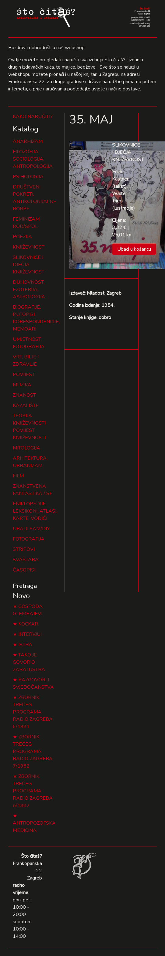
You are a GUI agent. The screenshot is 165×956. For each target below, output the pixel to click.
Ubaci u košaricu (134, 249)
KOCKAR (28, 624)
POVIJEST (24, 374)
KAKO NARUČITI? (33, 116)
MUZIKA (22, 384)
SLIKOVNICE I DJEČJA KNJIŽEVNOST (28, 264)
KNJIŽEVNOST (28, 247)
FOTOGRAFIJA (28, 539)
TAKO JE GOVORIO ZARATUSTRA (29, 662)
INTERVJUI (30, 634)
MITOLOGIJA (26, 448)
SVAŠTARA (26, 559)
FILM (18, 476)
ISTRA (25, 644)
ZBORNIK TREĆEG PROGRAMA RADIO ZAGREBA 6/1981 (33, 712)
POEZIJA (22, 236)
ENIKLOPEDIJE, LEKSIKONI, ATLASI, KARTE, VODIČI (35, 511)
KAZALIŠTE (26, 405)
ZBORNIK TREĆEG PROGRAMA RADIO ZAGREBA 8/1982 (33, 791)
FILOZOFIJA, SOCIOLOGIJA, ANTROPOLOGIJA (33, 159)
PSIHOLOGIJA (28, 176)
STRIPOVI (24, 549)
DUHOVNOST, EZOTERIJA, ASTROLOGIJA (29, 289)
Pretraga (25, 586)
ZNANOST (24, 395)
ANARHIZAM (28, 141)
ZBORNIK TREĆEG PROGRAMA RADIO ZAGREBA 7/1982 (33, 751)
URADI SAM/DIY (31, 528)
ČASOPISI (24, 570)
